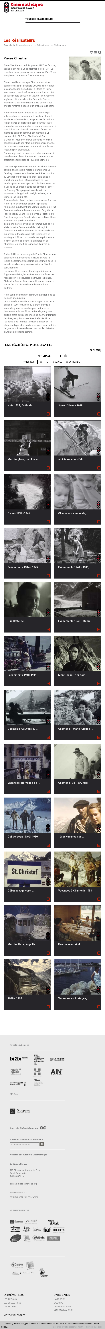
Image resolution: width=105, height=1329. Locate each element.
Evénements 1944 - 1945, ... (75, 567)
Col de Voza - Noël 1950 (23, 836)
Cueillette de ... (17, 621)
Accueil (7, 45)
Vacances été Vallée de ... (24, 782)
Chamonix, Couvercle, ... (23, 728)
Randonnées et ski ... (71, 944)
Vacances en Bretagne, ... (74, 998)
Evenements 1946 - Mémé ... (76, 621)
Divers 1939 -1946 (19, 513)
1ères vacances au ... (71, 836)
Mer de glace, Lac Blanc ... (24, 459)
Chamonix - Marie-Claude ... (75, 728)
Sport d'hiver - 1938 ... (71, 405)
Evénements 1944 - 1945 (23, 567)
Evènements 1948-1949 (22, 675)
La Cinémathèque (14, 1295)
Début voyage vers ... (21, 890)
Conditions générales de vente (24, 1197)
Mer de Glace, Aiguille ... (23, 944)
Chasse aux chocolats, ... (73, 513)
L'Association (62, 1295)
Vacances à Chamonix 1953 (75, 890)
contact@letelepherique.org (23, 1184)
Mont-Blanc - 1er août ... (73, 675)
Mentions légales (18, 1193)
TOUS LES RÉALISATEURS (39, 19)
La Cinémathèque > (23, 45)
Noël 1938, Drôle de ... (21, 405)
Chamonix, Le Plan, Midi (73, 782)
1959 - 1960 (15, 998)
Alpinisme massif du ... (72, 459)
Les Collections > (41, 45)
